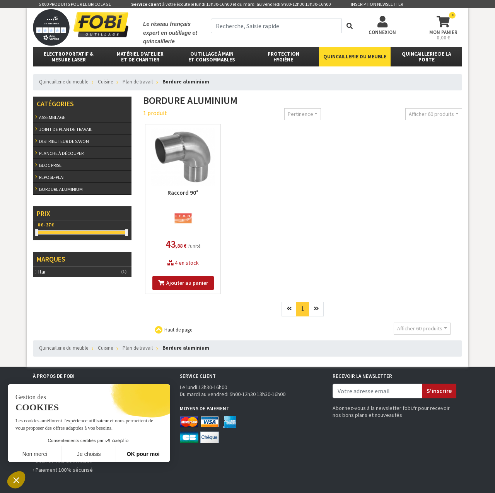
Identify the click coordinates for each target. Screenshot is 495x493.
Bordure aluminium (61, 189)
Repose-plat (52, 177)
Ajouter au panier (183, 282)
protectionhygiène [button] (283, 57)
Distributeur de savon (64, 141)
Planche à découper (61, 153)
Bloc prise (50, 165)
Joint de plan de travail (65, 129)
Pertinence (300, 113)
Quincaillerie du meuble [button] (354, 56)
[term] (276, 26)
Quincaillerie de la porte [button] (426, 57)
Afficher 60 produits (431, 113)
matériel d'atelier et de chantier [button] (140, 57)
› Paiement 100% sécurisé (63, 469)
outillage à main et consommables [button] (211, 57)
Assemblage (52, 117)
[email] (377, 391)
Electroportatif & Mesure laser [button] (69, 57)
